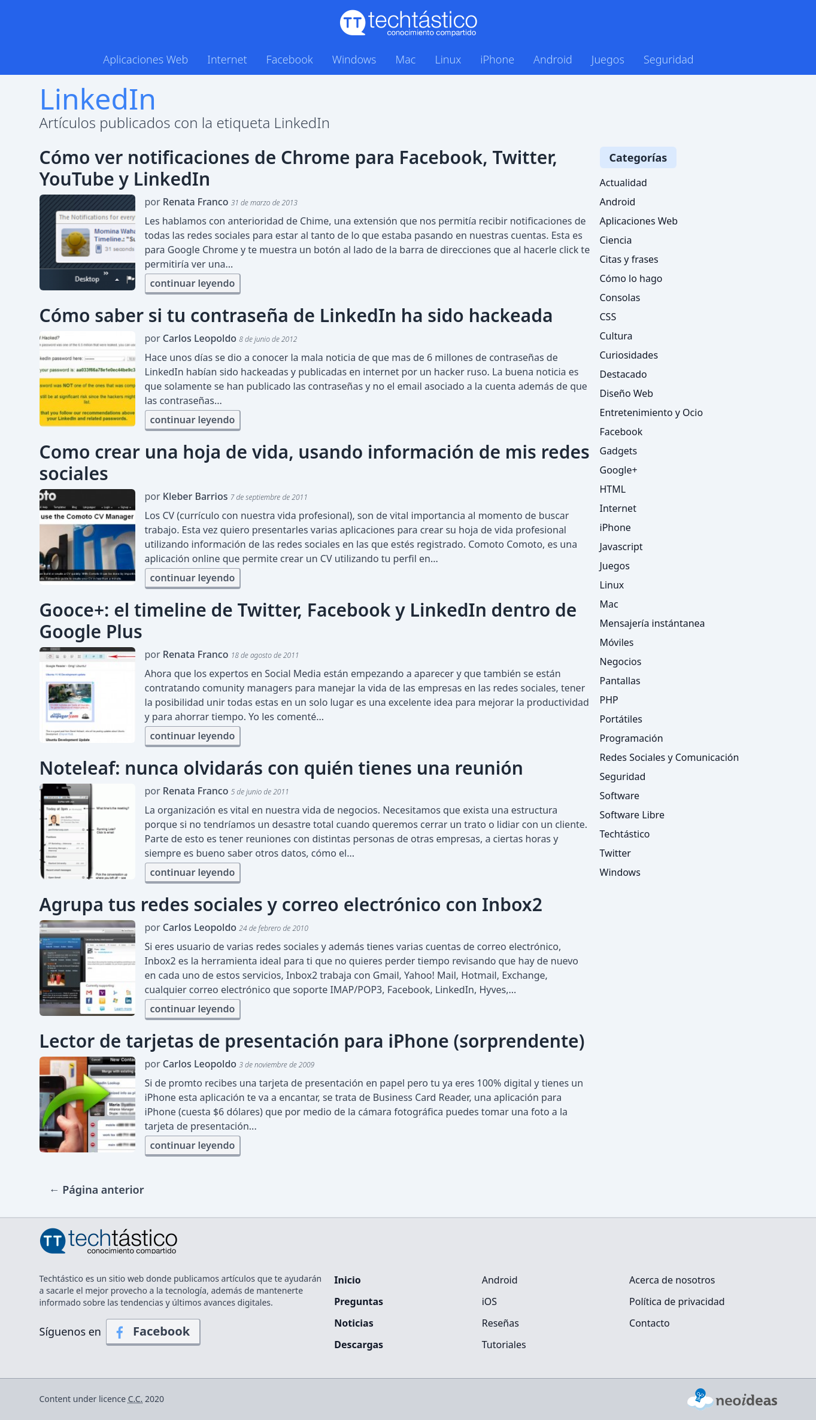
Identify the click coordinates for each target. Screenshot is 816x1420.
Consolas (620, 297)
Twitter (615, 853)
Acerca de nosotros (672, 1280)
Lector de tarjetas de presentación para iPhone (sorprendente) (312, 1041)
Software (620, 795)
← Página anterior (96, 1189)
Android (552, 59)
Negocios (621, 661)
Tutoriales (504, 1344)
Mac (405, 59)
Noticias (353, 1323)
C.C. (135, 1398)
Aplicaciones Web (145, 59)
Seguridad (669, 59)
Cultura (616, 335)
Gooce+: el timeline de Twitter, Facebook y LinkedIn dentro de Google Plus (308, 620)
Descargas (358, 1344)
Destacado (623, 374)
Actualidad (623, 182)
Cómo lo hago (631, 278)
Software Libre (632, 814)
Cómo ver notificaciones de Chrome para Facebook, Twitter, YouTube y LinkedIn (298, 168)
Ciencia (616, 240)
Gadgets (619, 450)
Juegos (607, 59)
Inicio (347, 1280)
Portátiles (621, 719)
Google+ (619, 470)
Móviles (617, 642)
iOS (489, 1301)
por (221, 201)
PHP (609, 699)
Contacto (649, 1323)
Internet (227, 59)
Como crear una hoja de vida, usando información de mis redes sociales (315, 462)
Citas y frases (629, 259)
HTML (613, 489)
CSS (608, 316)
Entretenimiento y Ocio (651, 412)
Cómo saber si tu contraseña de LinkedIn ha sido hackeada (296, 315)
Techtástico (625, 834)
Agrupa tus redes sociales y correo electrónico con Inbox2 (291, 904)
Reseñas (500, 1323)
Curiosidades (629, 355)
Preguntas (358, 1301)
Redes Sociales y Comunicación (669, 757)
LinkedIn (98, 98)
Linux (448, 59)
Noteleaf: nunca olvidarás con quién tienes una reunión (281, 768)
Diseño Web (627, 393)
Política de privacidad (677, 1301)
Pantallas (620, 680)
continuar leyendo (192, 283)
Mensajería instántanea (652, 623)
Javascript (621, 546)
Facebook (289, 59)
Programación (631, 738)
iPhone (497, 59)
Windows (354, 59)
